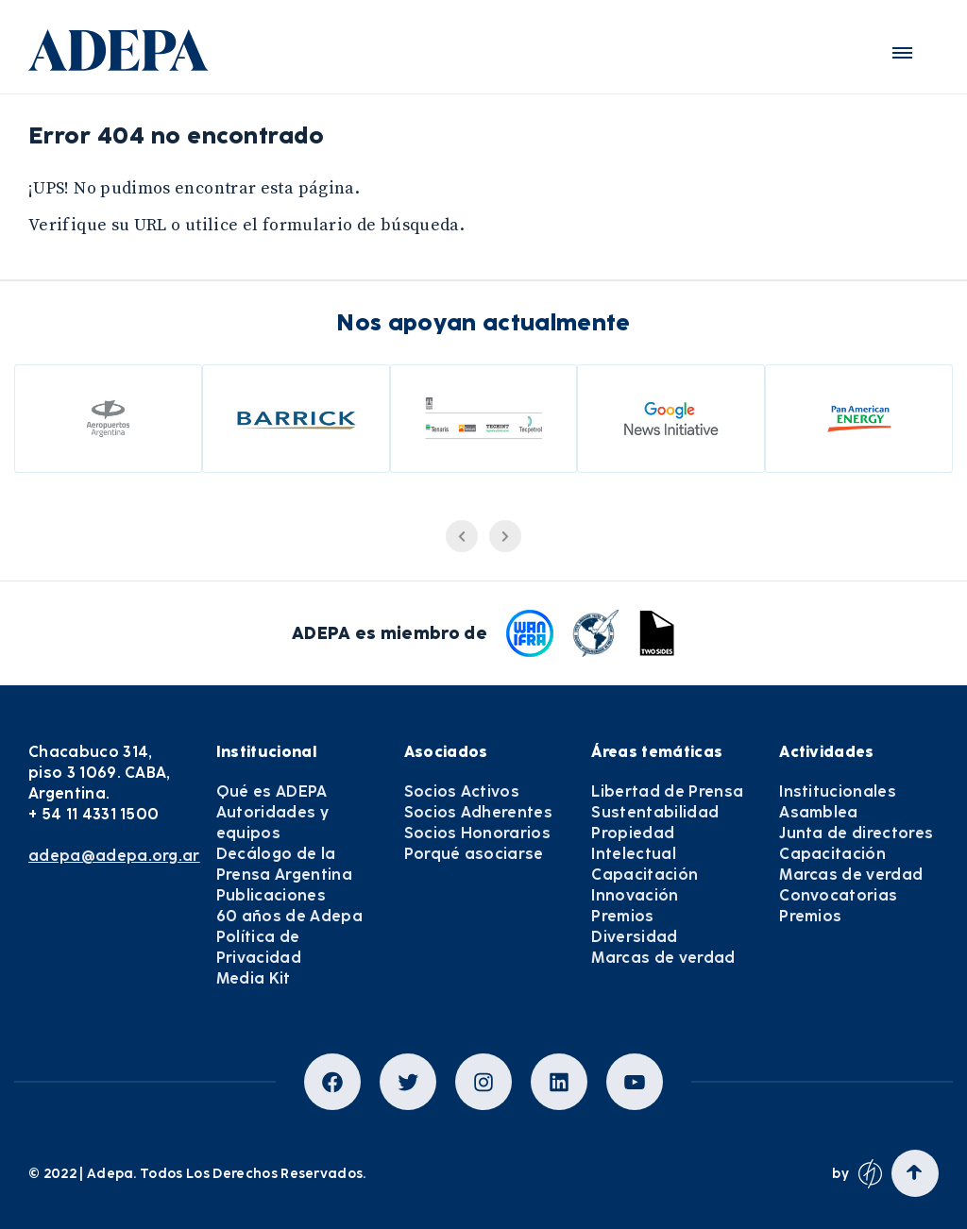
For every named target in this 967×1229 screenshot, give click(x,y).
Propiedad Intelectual (633, 843)
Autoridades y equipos (272, 822)
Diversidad (634, 937)
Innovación (634, 895)
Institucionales (837, 791)
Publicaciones (271, 895)
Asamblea (818, 812)
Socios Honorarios (477, 833)
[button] (902, 53)
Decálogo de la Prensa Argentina (284, 864)
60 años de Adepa (289, 916)
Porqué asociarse (474, 854)
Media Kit (253, 978)
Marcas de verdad (663, 957)
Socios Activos (461, 791)
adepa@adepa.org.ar (114, 856)
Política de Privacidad (258, 947)
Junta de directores (856, 833)
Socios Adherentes (478, 812)
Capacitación (644, 874)
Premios (622, 916)
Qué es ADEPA (272, 791)
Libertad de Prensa (667, 791)
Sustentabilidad (655, 812)
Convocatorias (838, 895)
